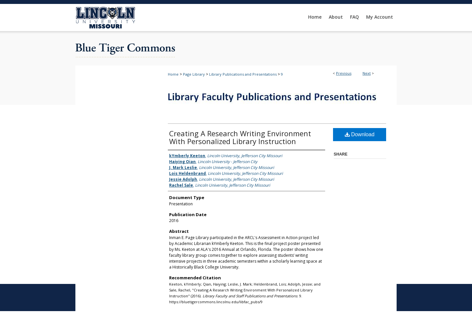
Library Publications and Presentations (243, 74)
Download (360, 134)
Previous (343, 73)
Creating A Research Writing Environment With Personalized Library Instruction (240, 137)
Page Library (194, 74)
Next (367, 73)
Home (173, 74)
